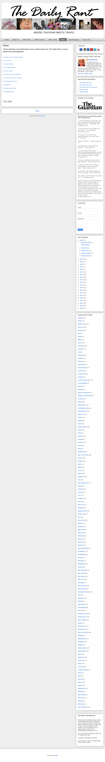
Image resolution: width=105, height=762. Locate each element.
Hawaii (80, 445)
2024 (81, 259)
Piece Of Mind (82, 620)
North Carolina (82, 585)
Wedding (80, 691)
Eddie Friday (81, 405)
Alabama (80, 318)
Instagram (81, 476)
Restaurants (81, 626)
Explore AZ (81, 414)
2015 (81, 282)
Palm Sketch (81, 604)
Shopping (80, 641)
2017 (81, 277)
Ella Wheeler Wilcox (83, 408)
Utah (79, 676)
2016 (81, 280)
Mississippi (81, 536)
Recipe (80, 623)
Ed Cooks (81, 399)
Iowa (79, 480)
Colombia (80, 358)
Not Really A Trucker (84, 592)
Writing (80, 701)
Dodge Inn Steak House (85, 395)
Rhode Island (82, 629)
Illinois (79, 467)
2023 (81, 261)
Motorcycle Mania (83, 548)
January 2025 (85, 256)
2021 (81, 267)
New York (80, 579)
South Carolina (82, 648)
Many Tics (81, 504)
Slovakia (80, 645)
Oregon (80, 601)
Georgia (80, 439)
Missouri (80, 539)
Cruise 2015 (81, 374)
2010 (81, 295)
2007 (81, 303)
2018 (81, 274)
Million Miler (81, 529)
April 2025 (84, 248)
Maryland (80, 508)
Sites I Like (86, 39)
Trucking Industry (83, 670)
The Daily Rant (92, 59)
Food (79, 423)
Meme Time (81, 520)
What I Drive (27, 39)
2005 (81, 308)
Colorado (80, 361)
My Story (80, 557)
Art (78, 333)
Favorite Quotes (74, 39)
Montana (80, 545)
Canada (80, 349)
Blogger (56, 755)
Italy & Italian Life (83, 483)
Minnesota (81, 532)
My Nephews (81, 554)
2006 (81, 305)
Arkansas (80, 330)
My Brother (81, 551)
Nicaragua (81, 582)
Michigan (80, 526)
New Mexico (81, 576)
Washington (81, 688)
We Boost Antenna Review (9, 88)
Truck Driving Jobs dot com (10, 81)
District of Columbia (83, 392)
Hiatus (80, 448)
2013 (81, 287)
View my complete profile (85, 73)
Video (79, 682)
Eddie (79, 402)
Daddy (80, 386)
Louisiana (80, 498)
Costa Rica (81, 371)
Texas (79, 663)
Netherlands (81, 564)
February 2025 (85, 253)
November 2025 (86, 242)
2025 (81, 240)
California (80, 346)
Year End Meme (82, 707)
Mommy (80, 542)
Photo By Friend (82, 613)
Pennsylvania (82, 607)
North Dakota (82, 589)
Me (79, 517)
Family (80, 417)
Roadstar (80, 635)
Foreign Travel (82, 427)
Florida (80, 420)
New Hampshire (82, 570)
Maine (79, 501)
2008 (81, 300)
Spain (79, 654)
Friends (80, 436)
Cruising (80, 377)
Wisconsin (81, 698)
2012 (81, 290)
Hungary (80, 461)
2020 (81, 269)
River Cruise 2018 (83, 632)
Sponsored (81, 657)
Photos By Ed (82, 617)
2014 (81, 285)
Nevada (80, 567)
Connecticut (81, 364)
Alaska (80, 321)
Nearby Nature (85, 244)
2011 (81, 293)
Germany (80, 442)
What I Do (16, 39)
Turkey (80, 673)
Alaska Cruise (82, 324)
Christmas (81, 355)
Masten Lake (81, 514)
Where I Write (53, 39)
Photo (79, 610)
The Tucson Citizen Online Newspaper (12, 78)
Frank (79, 433)
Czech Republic (82, 383)
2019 (81, 272)
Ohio (79, 595)
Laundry (80, 492)
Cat (79, 352)
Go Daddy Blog (7, 84)
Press (63, 39)
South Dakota (82, 651)
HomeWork (81, 452)
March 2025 (85, 250)
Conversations (82, 367)
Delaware (80, 389)
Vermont (80, 679)
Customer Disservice (84, 380)
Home (7, 39)
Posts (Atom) (41, 116)
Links (79, 495)
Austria (80, 336)
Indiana (80, 473)
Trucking (80, 666)
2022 (81, 264)
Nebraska (80, 561)
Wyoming (80, 704)
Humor (80, 458)
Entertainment (82, 411)
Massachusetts (82, 511)
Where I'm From (40, 39)
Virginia (80, 685)
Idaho (79, 464)
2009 (81, 298)
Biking (79, 339)
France (80, 430)
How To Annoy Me (83, 455)
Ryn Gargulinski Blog (8, 91)
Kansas (80, 486)
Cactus (80, 342)
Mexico (80, 523)
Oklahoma (81, 598)
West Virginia (82, 694)
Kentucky (80, 489)
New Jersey (81, 573)
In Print (80, 470)
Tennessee (81, 660)
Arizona (80, 327)
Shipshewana (82, 638)
